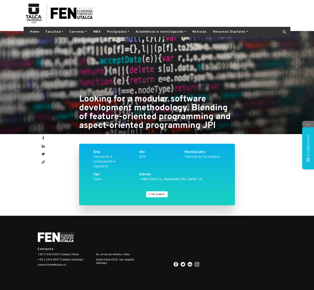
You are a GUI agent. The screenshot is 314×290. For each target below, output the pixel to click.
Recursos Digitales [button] (229, 32)
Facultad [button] (53, 32)
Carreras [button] (77, 32)
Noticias (199, 32)
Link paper (157, 194)
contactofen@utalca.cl (52, 265)
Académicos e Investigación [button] (160, 32)
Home (34, 32)
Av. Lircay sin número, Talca (113, 254)
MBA (97, 32)
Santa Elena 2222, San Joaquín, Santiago (115, 261)
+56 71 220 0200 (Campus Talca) (58, 254)
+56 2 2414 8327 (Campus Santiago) (61, 259)
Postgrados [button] (117, 32)
